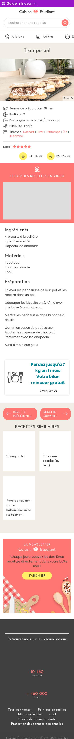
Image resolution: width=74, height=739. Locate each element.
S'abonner (37, 575)
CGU (52, 714)
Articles (44, 36)
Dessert (28, 132)
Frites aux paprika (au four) (55, 449)
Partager (58, 156)
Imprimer (30, 156)
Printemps (53, 132)
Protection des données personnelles (37, 724)
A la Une (14, 36)
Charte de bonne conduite (37, 719)
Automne (16, 136)
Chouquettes (19, 444)
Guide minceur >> (22, 3)
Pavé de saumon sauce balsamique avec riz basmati (19, 496)
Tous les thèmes (19, 709)
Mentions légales (30, 714)
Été (65, 132)
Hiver (40, 132)
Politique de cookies (52, 709)
